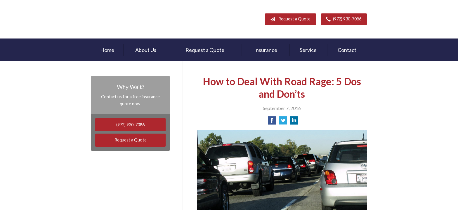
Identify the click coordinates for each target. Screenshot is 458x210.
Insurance (265, 50)
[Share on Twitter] (283, 122)
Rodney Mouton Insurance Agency (128, 19)
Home (107, 50)
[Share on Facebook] (272, 122)
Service (308, 50)
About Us (145, 50)
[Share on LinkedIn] (294, 122)
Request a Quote (289, 19)
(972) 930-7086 (342, 19)
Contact (347, 50)
